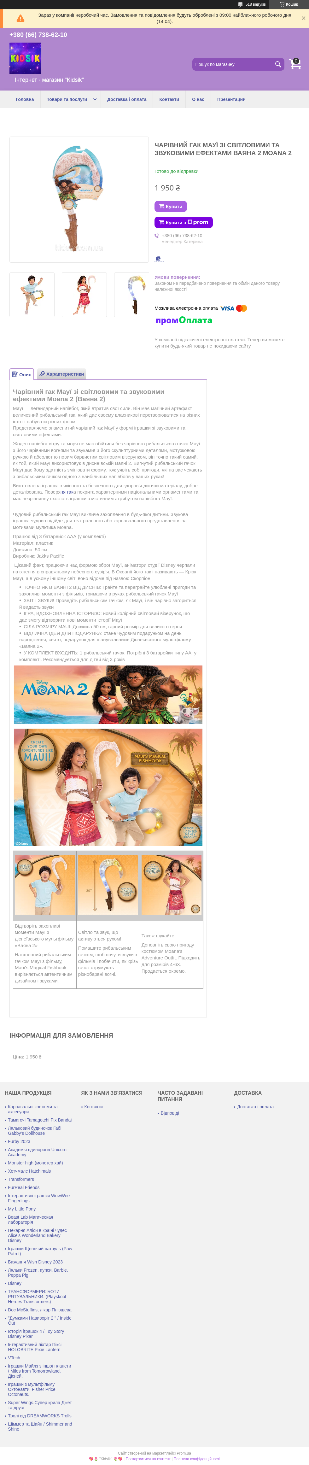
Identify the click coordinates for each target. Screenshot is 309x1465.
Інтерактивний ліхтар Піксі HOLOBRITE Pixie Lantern (34, 1347)
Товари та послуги (67, 99)
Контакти (169, 99)
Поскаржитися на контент (148, 1459)
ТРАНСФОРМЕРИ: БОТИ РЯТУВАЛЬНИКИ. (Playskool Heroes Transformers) (37, 1296)
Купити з (187, 222)
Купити (174, 206)
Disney (14, 1283)
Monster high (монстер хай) (35, 1162)
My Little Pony (22, 1208)
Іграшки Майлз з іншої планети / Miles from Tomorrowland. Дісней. (39, 1371)
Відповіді (170, 1113)
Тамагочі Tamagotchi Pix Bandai (40, 1119)
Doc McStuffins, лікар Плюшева (40, 1309)
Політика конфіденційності (197, 1459)
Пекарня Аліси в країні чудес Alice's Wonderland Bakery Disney (37, 1235)
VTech (14, 1357)
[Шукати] (278, 64)
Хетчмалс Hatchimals (29, 1171)
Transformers (21, 1179)
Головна (25, 99)
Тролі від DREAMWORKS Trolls (40, 1415)
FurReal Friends (23, 1187)
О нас (198, 99)
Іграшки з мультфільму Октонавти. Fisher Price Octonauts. (31, 1389)
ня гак (67, 492)
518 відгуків (256, 4)
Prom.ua (184, 1453)
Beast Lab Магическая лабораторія (30, 1220)
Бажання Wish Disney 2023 (35, 1261)
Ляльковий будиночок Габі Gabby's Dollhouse (34, 1131)
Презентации (231, 99)
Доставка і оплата (126, 99)
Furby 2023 (19, 1141)
